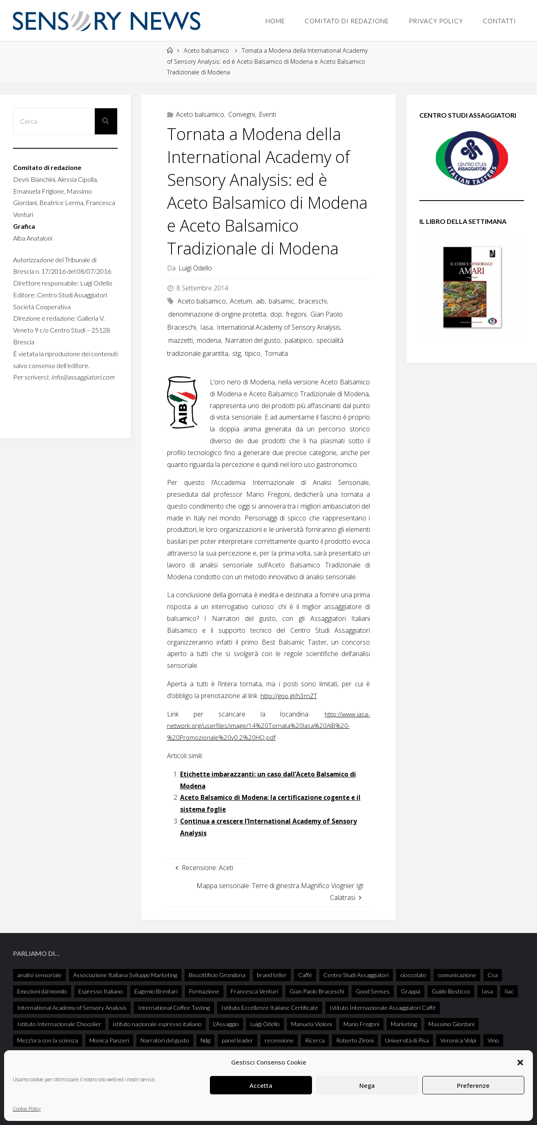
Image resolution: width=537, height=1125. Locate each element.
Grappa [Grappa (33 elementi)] (410, 991)
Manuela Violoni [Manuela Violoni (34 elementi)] (311, 1023)
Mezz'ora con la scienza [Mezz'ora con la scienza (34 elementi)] (47, 1040)
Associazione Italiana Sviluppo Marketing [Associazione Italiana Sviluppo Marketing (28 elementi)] (125, 974)
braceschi (313, 301)
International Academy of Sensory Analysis (278, 327)
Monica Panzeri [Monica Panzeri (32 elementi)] (109, 1040)
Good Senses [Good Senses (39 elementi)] (373, 991)
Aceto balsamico (206, 50)
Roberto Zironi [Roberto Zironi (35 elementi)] (355, 1040)
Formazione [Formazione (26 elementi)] (204, 991)
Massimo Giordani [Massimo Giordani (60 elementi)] (451, 1023)
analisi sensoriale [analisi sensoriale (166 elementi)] (39, 974)
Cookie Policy (27, 1108)
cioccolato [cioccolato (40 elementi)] (413, 974)
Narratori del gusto (253, 340)
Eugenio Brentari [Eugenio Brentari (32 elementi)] (156, 991)
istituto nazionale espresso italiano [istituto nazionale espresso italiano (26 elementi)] (157, 1023)
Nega (367, 1085)
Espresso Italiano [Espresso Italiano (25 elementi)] (100, 991)
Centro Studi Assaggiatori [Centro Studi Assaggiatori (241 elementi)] (356, 974)
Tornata (276, 353)
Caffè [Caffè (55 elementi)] (305, 974)
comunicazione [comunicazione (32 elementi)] (457, 974)
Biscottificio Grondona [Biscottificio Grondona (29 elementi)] (217, 974)
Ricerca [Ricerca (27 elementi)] (315, 1040)
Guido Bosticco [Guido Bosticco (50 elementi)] (451, 991)
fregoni (296, 314)
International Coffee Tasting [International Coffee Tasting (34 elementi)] (174, 1007)
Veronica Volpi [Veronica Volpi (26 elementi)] (458, 1040)
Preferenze (473, 1085)
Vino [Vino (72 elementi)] (493, 1040)
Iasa (206, 327)
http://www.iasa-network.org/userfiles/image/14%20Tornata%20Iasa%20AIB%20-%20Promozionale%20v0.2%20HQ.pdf (268, 726)
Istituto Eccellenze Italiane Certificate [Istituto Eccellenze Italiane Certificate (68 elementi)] (269, 1007)
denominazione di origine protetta (217, 314)
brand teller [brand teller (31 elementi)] (272, 974)
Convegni (241, 114)
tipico (253, 353)
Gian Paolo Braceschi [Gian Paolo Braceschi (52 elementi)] (317, 991)
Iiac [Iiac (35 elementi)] (509, 991)
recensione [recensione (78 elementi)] (279, 1040)
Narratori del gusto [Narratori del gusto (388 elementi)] (164, 1040)
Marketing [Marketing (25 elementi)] (404, 1023)
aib (260, 301)
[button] (520, 1062)
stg (236, 353)
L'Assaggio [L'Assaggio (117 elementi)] (226, 1023)
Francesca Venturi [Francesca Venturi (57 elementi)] (254, 991)
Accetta (261, 1085)
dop (276, 314)
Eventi (267, 114)
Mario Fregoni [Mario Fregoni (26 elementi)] (361, 1023)
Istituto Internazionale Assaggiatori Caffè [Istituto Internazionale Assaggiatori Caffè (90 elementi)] (383, 1007)
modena (209, 340)
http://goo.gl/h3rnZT (289, 695)
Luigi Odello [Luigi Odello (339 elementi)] (265, 1023)
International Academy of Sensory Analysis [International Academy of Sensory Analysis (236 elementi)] (72, 1007)
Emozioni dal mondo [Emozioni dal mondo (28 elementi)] (42, 991)
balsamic (281, 301)
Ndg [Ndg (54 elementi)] (205, 1040)
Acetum (241, 301)
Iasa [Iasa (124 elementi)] (487, 991)
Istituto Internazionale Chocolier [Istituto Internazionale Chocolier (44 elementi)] (59, 1023)
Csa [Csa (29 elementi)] (493, 974)
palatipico (298, 340)
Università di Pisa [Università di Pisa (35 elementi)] (407, 1040)
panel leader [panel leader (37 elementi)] (237, 1040)
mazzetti (180, 340)
